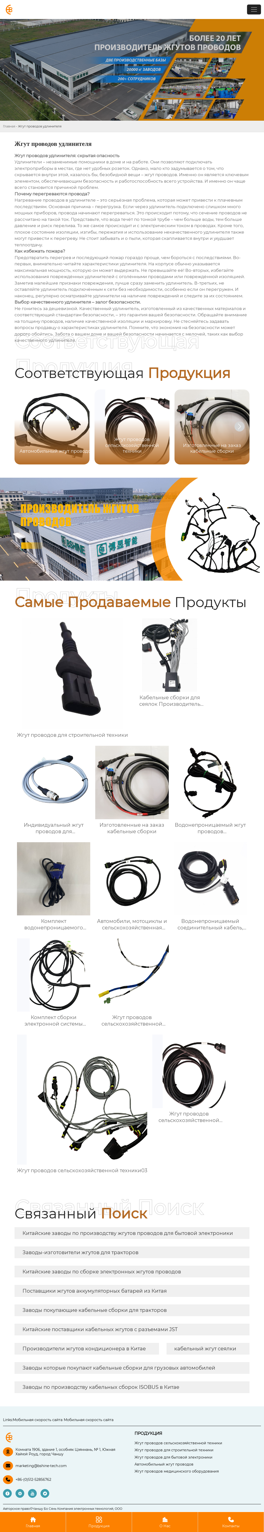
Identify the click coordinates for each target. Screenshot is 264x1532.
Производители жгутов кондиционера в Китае (84, 1349)
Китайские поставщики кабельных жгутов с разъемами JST (100, 1329)
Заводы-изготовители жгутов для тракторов (80, 1252)
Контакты (231, 1522)
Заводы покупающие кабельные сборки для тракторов (94, 1310)
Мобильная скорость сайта (37, 1420)
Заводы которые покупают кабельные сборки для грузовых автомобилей (118, 1368)
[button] (239, 426)
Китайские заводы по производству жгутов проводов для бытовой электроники (127, 1233)
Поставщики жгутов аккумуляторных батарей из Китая (94, 1291)
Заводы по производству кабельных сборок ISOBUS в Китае (100, 1387)
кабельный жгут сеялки (205, 1349)
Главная (9, 126)
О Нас (165, 1522)
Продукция (99, 1522)
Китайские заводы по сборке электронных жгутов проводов (101, 1272)
